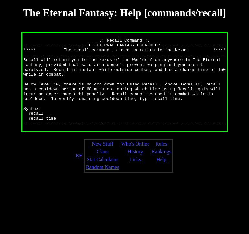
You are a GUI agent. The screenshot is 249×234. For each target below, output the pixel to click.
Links (135, 177)
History (135, 169)
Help (161, 177)
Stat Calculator (102, 177)
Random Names (102, 185)
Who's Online (135, 161)
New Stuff (102, 161)
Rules (161, 161)
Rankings (161, 169)
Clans (102, 169)
